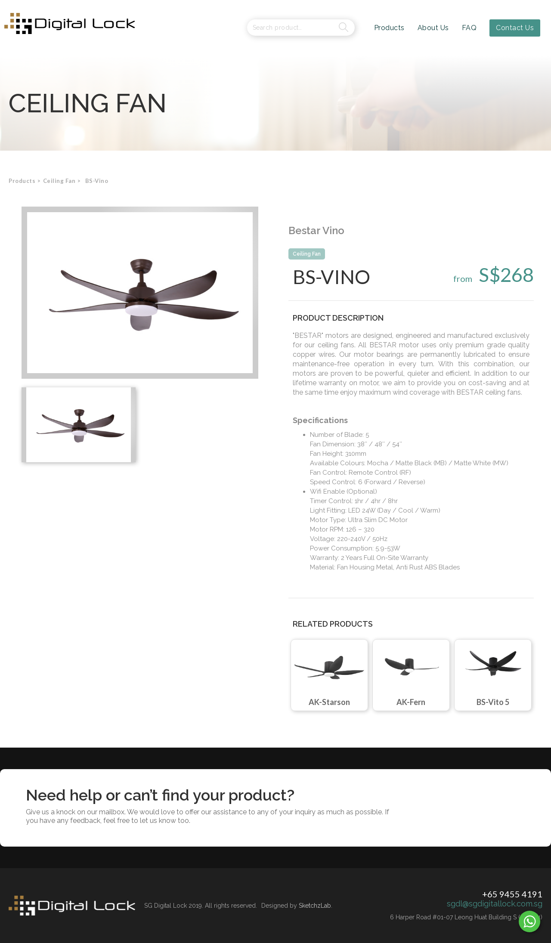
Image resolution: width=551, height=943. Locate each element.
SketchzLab (315, 905)
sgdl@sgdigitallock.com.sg (494, 904)
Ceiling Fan (307, 254)
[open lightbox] (140, 293)
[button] (59, 180)
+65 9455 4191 (512, 894)
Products (22, 180)
